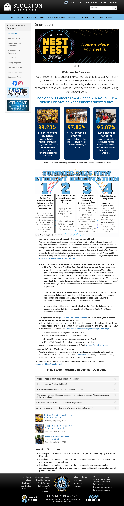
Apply (73, 2)
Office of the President (42, 477)
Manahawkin (78, 486)
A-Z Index (103, 2)
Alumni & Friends (106, 17)
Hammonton (78, 483)
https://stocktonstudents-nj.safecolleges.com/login (87, 329)
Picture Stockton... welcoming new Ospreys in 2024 (58, 416)
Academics (31, 17)
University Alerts (44, 491)
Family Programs (14, 63)
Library (28, 480)
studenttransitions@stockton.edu (48, 364)
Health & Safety (25, 486)
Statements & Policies (23, 489)
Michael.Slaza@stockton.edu (98, 345)
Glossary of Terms (15, 68)
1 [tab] (75, 66)
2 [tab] (78, 66)
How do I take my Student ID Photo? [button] (51, 384)
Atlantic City (78, 480)
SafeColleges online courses (73, 318)
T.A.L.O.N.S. (12, 58)
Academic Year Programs (14, 52)
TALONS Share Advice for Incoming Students (57, 437)
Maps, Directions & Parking (104, 487)
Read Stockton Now (43, 480)
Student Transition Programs (16, 26)
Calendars (113, 2)
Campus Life (73, 17)
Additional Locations (82, 477)
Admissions (52, 17)
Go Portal (66, 2)
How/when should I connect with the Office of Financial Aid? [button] (61, 389)
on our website (84, 355)
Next (117, 46)
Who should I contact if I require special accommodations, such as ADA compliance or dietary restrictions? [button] (72, 396)
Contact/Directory (91, 2)
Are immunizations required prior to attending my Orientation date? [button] (64, 408)
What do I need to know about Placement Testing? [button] (57, 379)
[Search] (101, 8)
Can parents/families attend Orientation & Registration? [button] (60, 402)
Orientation (12, 34)
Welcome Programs (15, 39)
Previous (37, 46)
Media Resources (44, 483)
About (17, 17)
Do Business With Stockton (44, 487)
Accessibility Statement (103, 490)
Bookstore (27, 477)
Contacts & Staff (14, 77)
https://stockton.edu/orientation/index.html (57, 258)
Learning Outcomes (15, 72)
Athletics (85, 17)
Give (79, 2)
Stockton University (22, 7)
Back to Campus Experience (14, 44)
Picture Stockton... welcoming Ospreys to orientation (59, 427)
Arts (94, 17)
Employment (26, 483)
